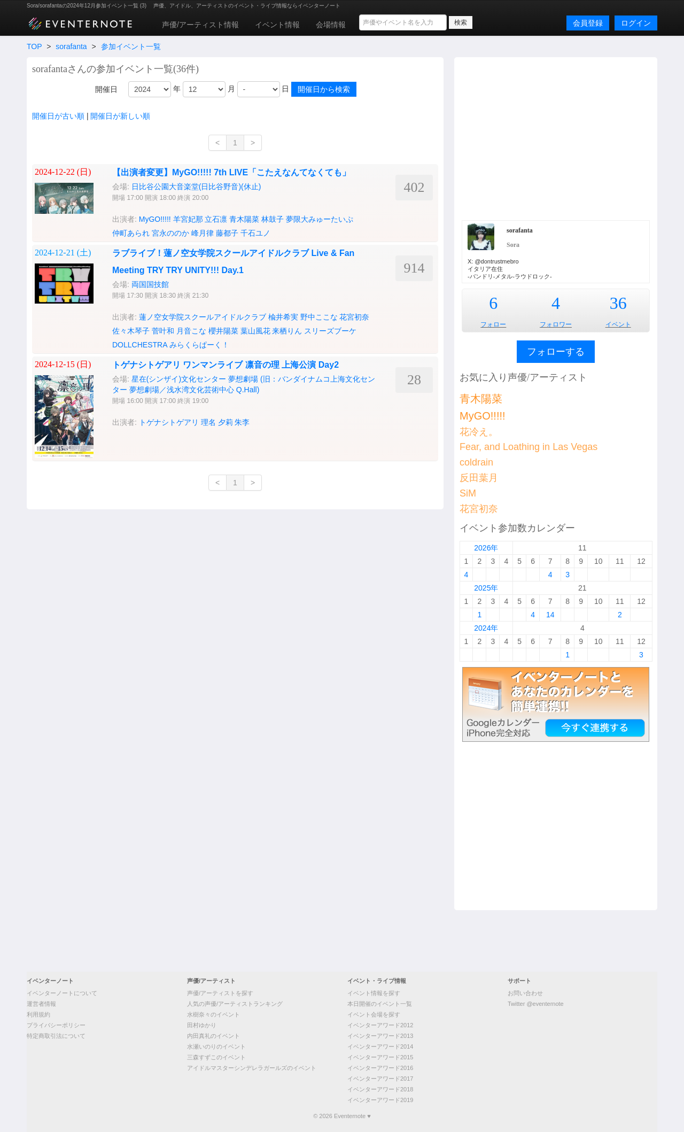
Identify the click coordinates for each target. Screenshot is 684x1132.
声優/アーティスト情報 (200, 24)
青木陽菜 (244, 219)
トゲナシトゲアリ (169, 422)
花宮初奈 (354, 317)
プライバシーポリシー (56, 1025)
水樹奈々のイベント (213, 1014)
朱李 (242, 422)
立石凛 (216, 219)
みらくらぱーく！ (199, 344)
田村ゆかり (201, 1025)
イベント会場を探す (373, 1014)
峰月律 (202, 233)
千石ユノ (255, 233)
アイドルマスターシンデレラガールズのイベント (251, 1068)
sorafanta (71, 46)
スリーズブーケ (330, 331)
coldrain (476, 462)
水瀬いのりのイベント (216, 1046)
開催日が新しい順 (120, 116)
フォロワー (556, 324)
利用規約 (38, 1014)
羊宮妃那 (188, 219)
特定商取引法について (56, 1036)
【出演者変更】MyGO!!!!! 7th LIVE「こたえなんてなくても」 (231, 172)
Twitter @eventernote (536, 1004)
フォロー (493, 324)
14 (550, 614)
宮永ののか (170, 233)
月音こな (191, 331)
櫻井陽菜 (223, 331)
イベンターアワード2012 (380, 1025)
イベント (618, 324)
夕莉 (225, 422)
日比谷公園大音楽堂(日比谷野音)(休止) (196, 186)
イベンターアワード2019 (380, 1100)
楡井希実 (283, 317)
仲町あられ (131, 233)
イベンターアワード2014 (380, 1046)
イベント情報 (277, 24)
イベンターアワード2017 (380, 1078)
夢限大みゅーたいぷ (319, 219)
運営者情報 (41, 1004)
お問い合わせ (525, 993)
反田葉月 (479, 477)
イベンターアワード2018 (380, 1089)
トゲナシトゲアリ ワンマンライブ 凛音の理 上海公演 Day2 (225, 364)
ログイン (636, 23)
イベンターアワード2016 (380, 1068)
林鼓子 (272, 219)
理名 (208, 422)
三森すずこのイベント (216, 1057)
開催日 (106, 89)
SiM (468, 493)
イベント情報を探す (373, 993)
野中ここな (319, 317)
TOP (34, 46)
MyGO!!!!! (155, 219)
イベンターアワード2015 (380, 1057)
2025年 (486, 588)
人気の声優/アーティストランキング (235, 1004)
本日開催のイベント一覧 (379, 1004)
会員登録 (588, 23)
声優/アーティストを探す (220, 993)
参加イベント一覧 (131, 46)
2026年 (486, 548)
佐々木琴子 (131, 331)
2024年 (486, 628)
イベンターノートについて (62, 993)
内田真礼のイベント (213, 1036)
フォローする (556, 351)
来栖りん (287, 331)
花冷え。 (479, 432)
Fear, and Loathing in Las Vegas (528, 446)
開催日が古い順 (58, 116)
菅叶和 (163, 331)
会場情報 (331, 24)
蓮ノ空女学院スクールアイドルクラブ (202, 317)
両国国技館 (150, 284)
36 (618, 303)
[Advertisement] (556, 137)
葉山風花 (255, 331)
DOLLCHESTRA (139, 344)
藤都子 (227, 233)
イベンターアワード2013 (380, 1036)
